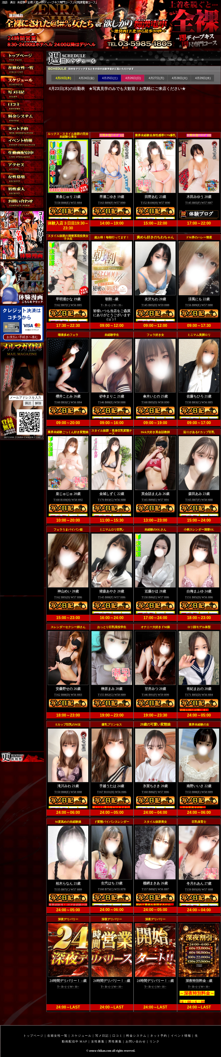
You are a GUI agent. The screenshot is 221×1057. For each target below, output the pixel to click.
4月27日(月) (156, 78)
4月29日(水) (202, 78)
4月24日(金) (86, 78)
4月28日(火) (179, 78)
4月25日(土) (109, 78)
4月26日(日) (133, 78)
